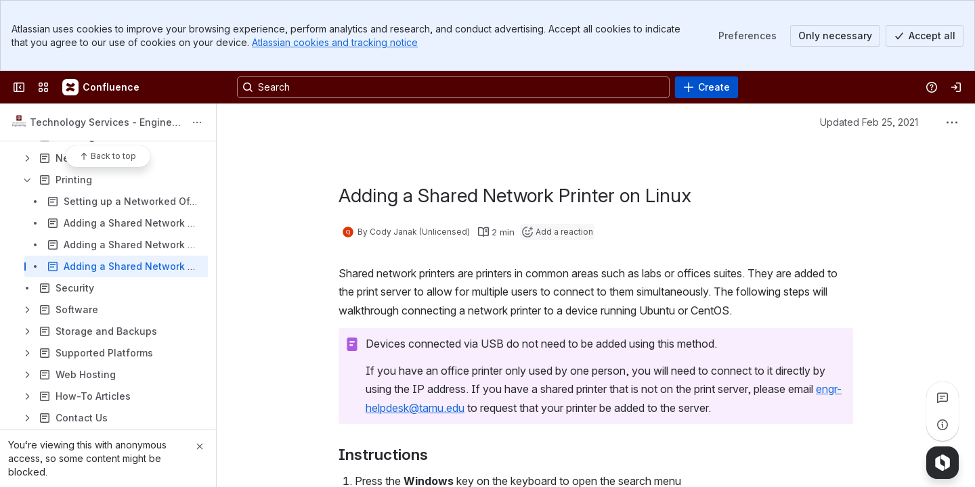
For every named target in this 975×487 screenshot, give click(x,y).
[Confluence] (102, 87)
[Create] (706, 87)
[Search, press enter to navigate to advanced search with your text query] (453, 87)
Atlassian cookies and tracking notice (335, 42)
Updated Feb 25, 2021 (869, 122)
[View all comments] (942, 398)
